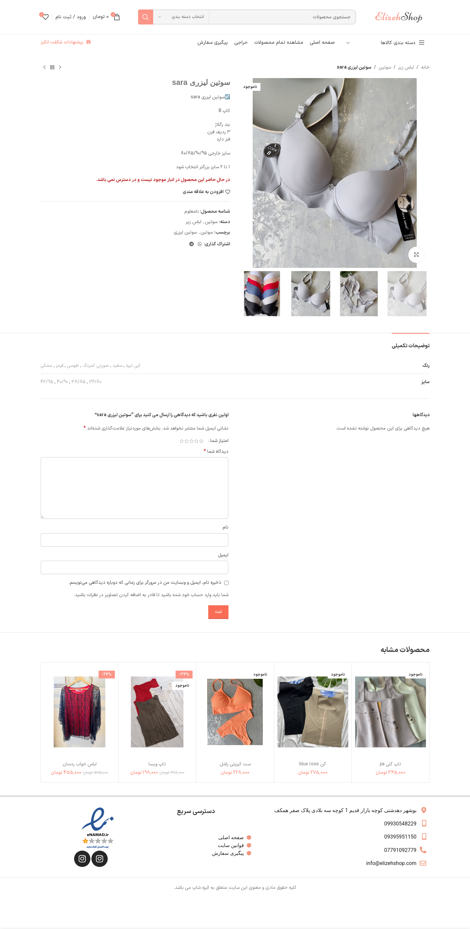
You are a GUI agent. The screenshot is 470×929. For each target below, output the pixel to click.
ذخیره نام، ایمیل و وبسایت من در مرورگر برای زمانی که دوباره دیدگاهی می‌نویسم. (145, 582)
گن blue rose (312, 764)
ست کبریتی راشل (235, 764)
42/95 (46, 382)
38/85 (78, 382)
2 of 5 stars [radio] (196, 441)
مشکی (46, 365)
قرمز (59, 365)
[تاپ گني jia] (390, 712)
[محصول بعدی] (44, 68)
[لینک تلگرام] (191, 244)
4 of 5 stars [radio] (186, 441)
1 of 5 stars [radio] (201, 441)
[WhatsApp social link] (200, 244)
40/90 (62, 382)
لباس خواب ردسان (80, 764)
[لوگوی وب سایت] (402, 16)
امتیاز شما (219, 441)
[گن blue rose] (312, 712)
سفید (117, 365)
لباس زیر (406, 67)
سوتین (385, 67)
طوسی (73, 365)
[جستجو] (247, 16)
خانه (425, 67)
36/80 (95, 382)
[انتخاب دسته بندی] (181, 17)
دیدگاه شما (216, 451)
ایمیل (223, 555)
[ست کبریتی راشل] (234, 712)
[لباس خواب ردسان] (79, 712)
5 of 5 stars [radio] (181, 441)
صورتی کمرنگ (96, 365)
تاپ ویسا (157, 764)
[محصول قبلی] (60, 68)
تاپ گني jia (390, 764)
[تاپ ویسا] (157, 712)
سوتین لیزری (185, 232)
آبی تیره (133, 365)
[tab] (411, 343)
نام (225, 527)
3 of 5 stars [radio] (191, 441)
